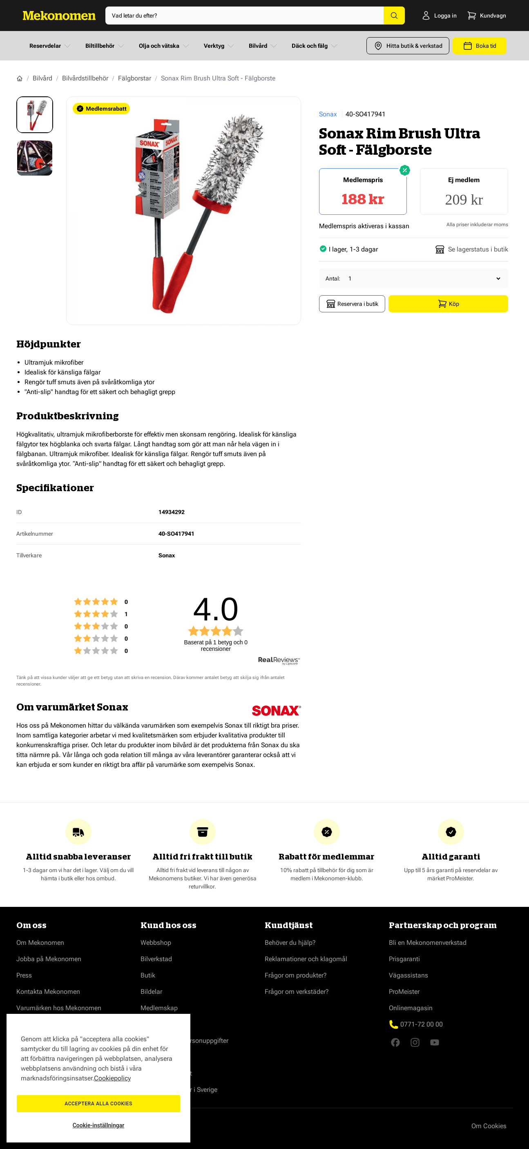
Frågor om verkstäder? (297, 991)
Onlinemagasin (411, 1008)
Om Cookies (489, 1126)
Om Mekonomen (40, 942)
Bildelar (151, 991)
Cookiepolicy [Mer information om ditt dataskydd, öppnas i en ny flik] (112, 1078)
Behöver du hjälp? (290, 942)
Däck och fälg (315, 46)
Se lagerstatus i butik (471, 249)
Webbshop (156, 942)
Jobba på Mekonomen (48, 959)
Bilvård (264, 46)
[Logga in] (426, 15)
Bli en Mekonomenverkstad (428, 942)
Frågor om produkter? (296, 975)
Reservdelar (50, 46)
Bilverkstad (156, 959)
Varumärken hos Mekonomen (58, 1008)
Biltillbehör (105, 46)
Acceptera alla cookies (98, 1104)
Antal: (333, 278)
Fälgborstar (134, 78)
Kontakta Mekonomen (48, 991)
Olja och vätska (165, 46)
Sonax (328, 114)
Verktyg (220, 46)
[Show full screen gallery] (183, 210)
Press (24, 975)
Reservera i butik (352, 304)
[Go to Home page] (59, 15)
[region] (98, 1078)
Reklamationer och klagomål (306, 959)
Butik (148, 975)
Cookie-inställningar (99, 1125)
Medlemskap (159, 1008)
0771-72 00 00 (421, 1024)
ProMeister (404, 991)
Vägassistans (408, 975)
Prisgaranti (404, 959)
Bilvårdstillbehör (85, 78)
